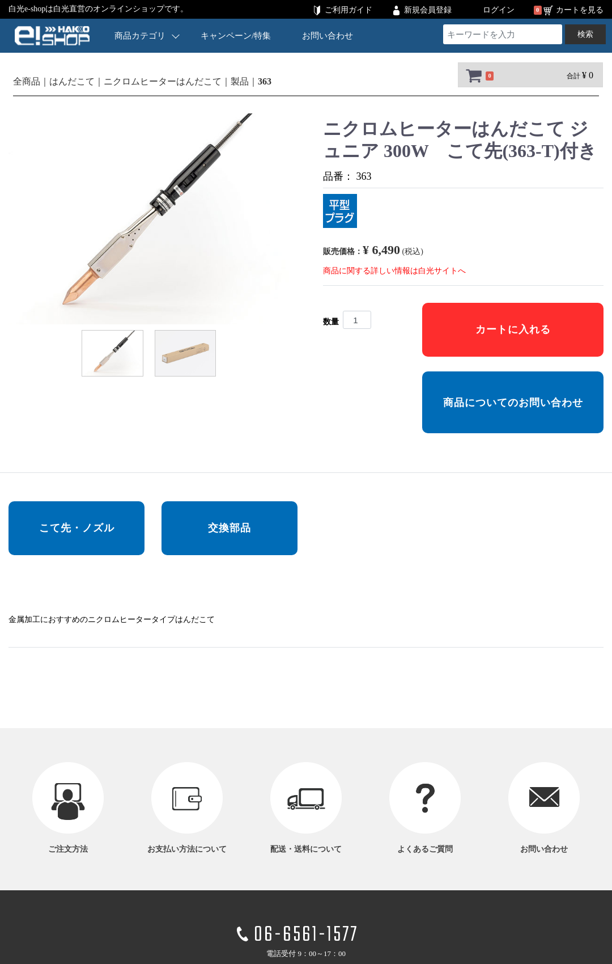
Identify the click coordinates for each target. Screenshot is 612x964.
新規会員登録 (428, 10)
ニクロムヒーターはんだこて (163, 81)
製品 (240, 81)
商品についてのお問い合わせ (513, 402)
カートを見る (580, 10)
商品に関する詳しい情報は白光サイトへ (394, 271)
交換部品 (229, 528)
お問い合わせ (327, 35)
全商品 (26, 81)
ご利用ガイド (348, 10)
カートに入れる (513, 329)
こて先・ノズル (76, 528)
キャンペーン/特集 (236, 35)
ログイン (499, 10)
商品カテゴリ (147, 35)
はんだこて (72, 81)
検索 (585, 34)
